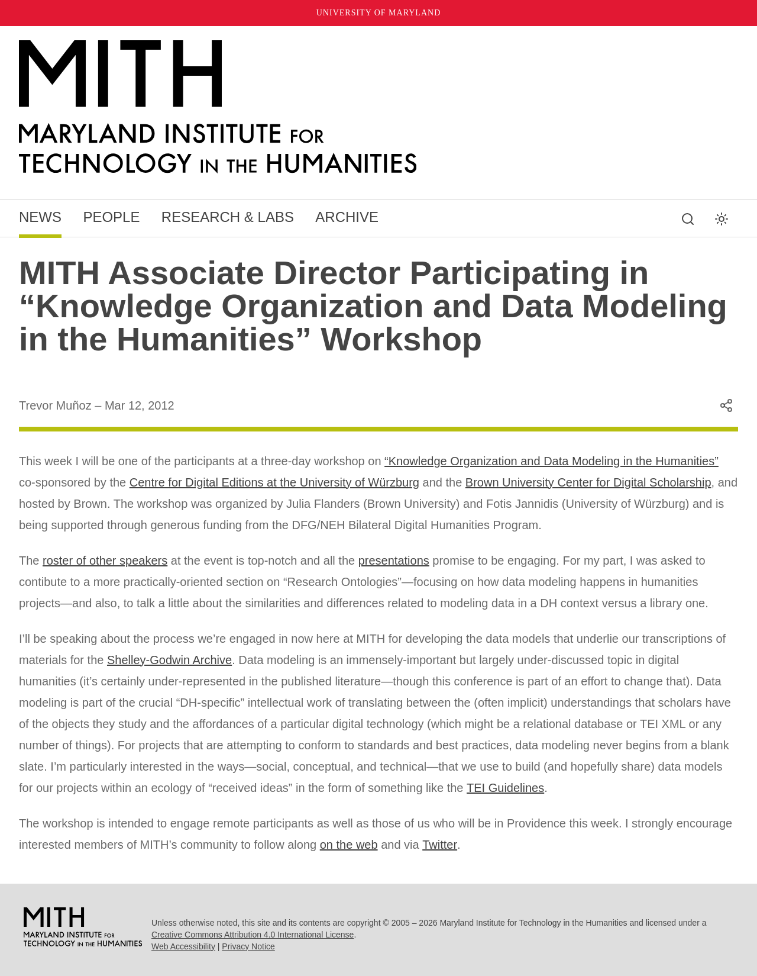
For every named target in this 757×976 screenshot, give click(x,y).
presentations (393, 560)
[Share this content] (726, 405)
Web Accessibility (183, 946)
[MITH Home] (378, 106)
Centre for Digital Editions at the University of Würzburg (274, 482)
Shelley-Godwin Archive (169, 659)
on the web (349, 844)
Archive (346, 217)
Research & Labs (227, 217)
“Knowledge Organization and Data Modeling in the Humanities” (551, 461)
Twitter (439, 844)
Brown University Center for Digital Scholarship (588, 482)
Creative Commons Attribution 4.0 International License (252, 934)
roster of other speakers (105, 560)
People (111, 217)
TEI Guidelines (505, 787)
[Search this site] (688, 219)
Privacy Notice (248, 946)
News (40, 217)
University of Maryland (378, 12)
